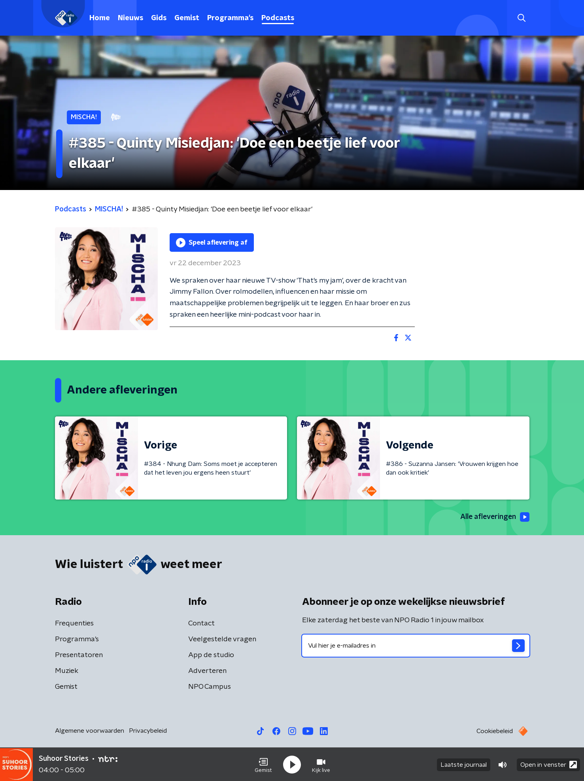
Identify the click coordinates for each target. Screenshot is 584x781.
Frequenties (74, 623)
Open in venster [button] (548, 764)
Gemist (186, 18)
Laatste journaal (463, 764)
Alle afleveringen (494, 517)
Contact (201, 623)
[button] (263, 764)
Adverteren (207, 671)
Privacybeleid (148, 731)
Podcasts (277, 18)
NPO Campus (209, 686)
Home (99, 18)
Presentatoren (79, 655)
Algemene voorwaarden (89, 731)
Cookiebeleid (494, 731)
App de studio (211, 655)
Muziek (66, 671)
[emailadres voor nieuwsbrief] (415, 646)
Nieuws (130, 18)
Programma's (230, 18)
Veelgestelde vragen (222, 639)
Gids (158, 18)
